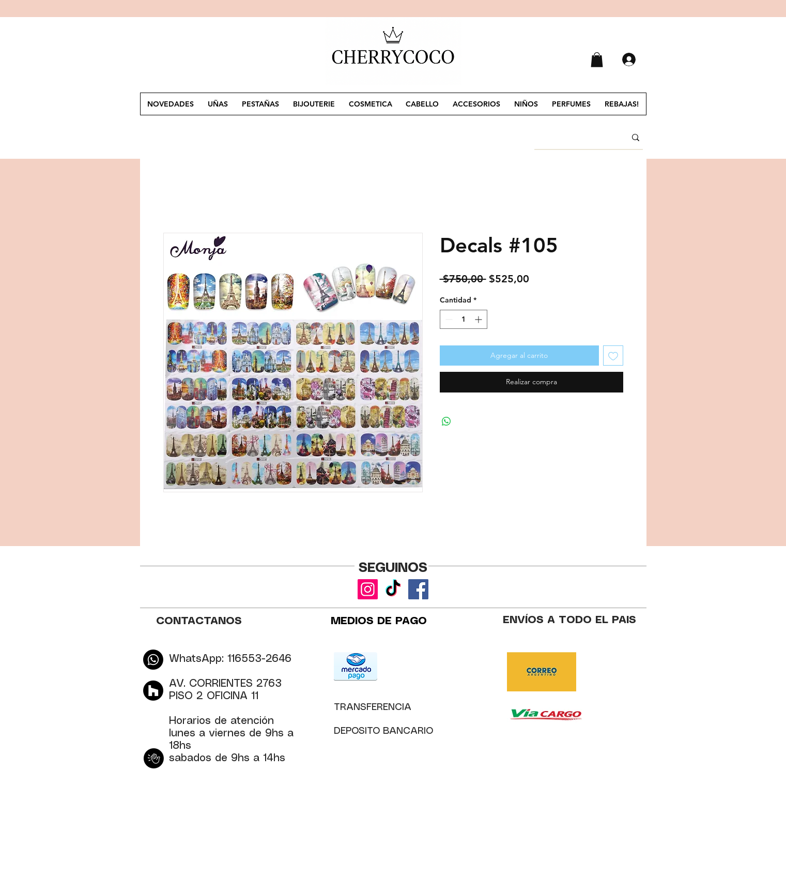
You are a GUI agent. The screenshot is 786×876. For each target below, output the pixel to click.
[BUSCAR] (572, 137)
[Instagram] (368, 589)
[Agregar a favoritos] (613, 355)
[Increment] (479, 319)
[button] (597, 59)
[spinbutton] (463, 319)
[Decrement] (447, 319)
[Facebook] (418, 589)
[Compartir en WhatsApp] (446, 421)
